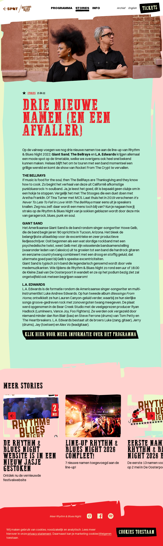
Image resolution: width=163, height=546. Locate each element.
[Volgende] (151, 416)
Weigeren (105, 534)
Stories (82, 8)
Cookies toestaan (136, 532)
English (132, 8)
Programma (61, 8)
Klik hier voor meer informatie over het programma (80, 334)
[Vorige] (12, 416)
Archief (121, 8)
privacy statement (39, 534)
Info (96, 8)
